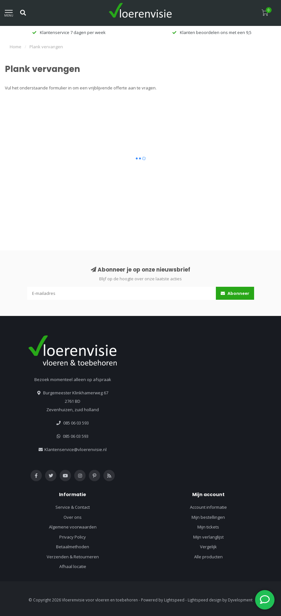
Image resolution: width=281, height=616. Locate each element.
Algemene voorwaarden (73, 527)
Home (15, 47)
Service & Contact (72, 507)
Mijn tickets (208, 527)
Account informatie (208, 507)
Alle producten (208, 557)
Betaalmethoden (72, 547)
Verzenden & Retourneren (73, 557)
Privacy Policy (72, 537)
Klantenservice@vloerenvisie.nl (75, 449)
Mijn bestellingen (208, 517)
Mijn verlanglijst (208, 537)
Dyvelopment (240, 599)
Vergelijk (208, 547)
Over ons (73, 517)
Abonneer (235, 293)
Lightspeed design (204, 599)
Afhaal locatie (72, 566)
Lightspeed (174, 599)
